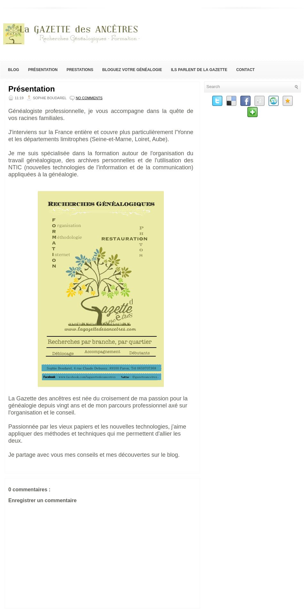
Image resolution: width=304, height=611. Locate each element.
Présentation (43, 70)
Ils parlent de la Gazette (199, 70)
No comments (89, 98)
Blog (13, 70)
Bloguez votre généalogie (132, 70)
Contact (245, 70)
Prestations (80, 70)
